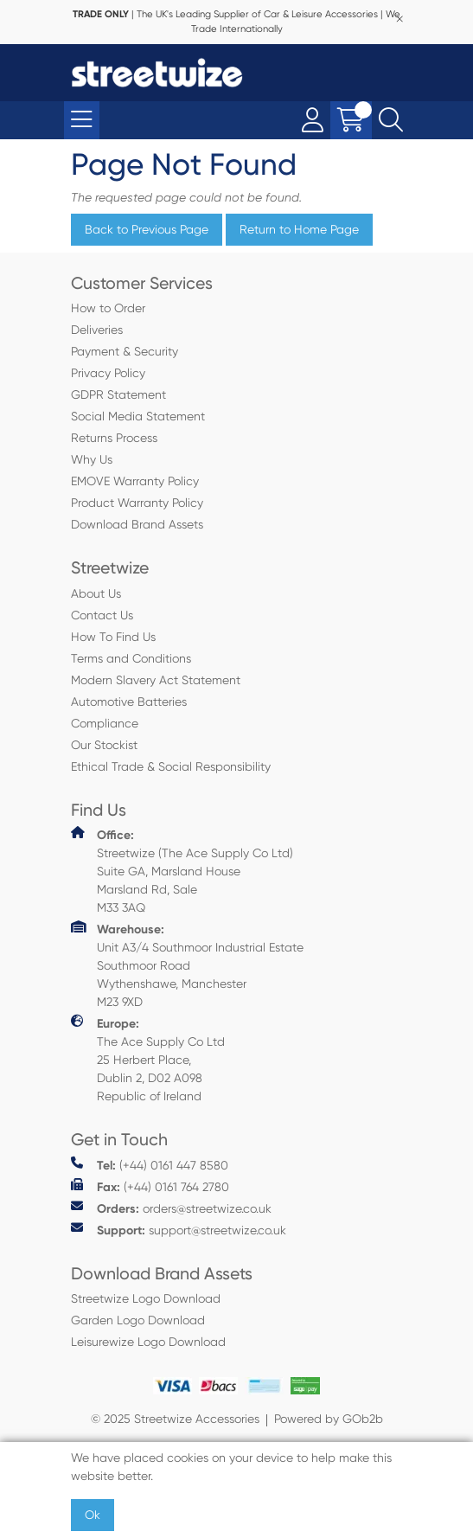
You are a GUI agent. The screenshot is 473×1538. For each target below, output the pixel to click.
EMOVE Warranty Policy (135, 481)
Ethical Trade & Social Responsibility (171, 766)
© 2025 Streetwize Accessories (175, 1419)
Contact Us (102, 615)
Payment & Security (124, 351)
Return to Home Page (299, 229)
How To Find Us (113, 637)
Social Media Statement (138, 416)
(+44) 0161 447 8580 (149, 1165)
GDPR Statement (118, 394)
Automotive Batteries (129, 701)
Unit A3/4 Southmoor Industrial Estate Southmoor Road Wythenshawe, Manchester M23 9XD (187, 964)
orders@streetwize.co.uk (171, 1208)
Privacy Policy (108, 373)
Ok (92, 1515)
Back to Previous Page (146, 229)
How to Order (108, 308)
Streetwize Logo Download (146, 1298)
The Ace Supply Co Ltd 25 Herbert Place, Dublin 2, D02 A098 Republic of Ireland (148, 1059)
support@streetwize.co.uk (178, 1229)
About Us (96, 593)
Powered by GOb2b (328, 1419)
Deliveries (97, 329)
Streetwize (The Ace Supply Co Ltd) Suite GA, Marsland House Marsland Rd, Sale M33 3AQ (182, 870)
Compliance (104, 723)
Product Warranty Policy (137, 502)
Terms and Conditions (131, 658)
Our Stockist (104, 745)
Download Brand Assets (137, 524)
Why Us (91, 459)
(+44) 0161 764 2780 (150, 1186)
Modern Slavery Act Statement (155, 680)
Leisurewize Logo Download (148, 1342)
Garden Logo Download (138, 1320)
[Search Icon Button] (391, 120)
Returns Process (114, 438)
